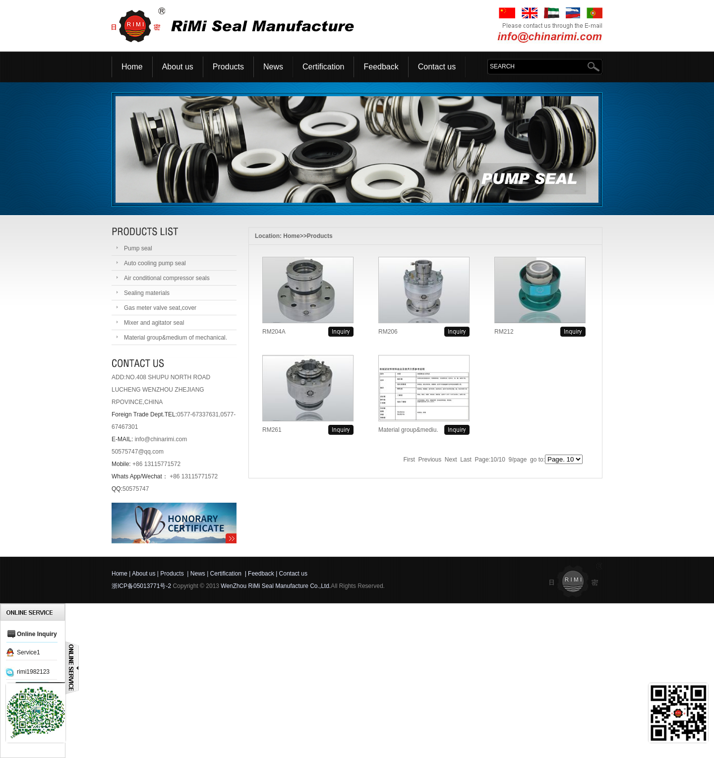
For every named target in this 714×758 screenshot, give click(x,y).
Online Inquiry (37, 634)
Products (228, 66)
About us (177, 66)
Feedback (380, 66)
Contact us (437, 66)
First (409, 459)
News (273, 66)
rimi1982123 (33, 671)
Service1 (28, 652)
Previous (430, 459)
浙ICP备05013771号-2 (141, 586)
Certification (323, 66)
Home (132, 66)
